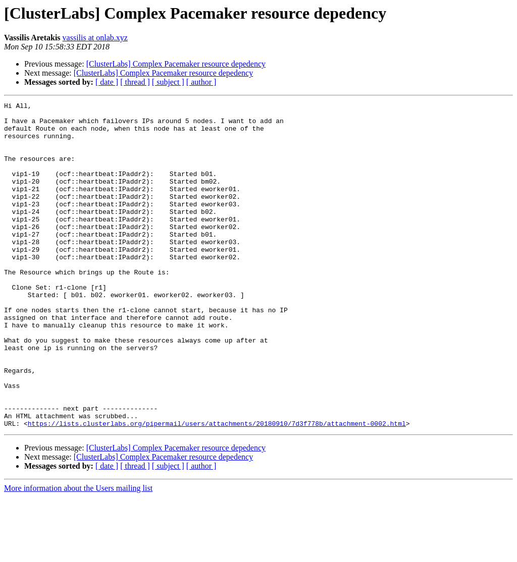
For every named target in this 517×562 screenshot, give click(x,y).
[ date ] (106, 82)
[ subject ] (168, 82)
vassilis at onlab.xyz (95, 37)
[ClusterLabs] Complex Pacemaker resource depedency (176, 64)
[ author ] (201, 82)
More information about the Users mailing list (78, 553)
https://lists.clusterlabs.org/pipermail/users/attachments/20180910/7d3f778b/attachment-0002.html (217, 488)
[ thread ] (135, 82)
